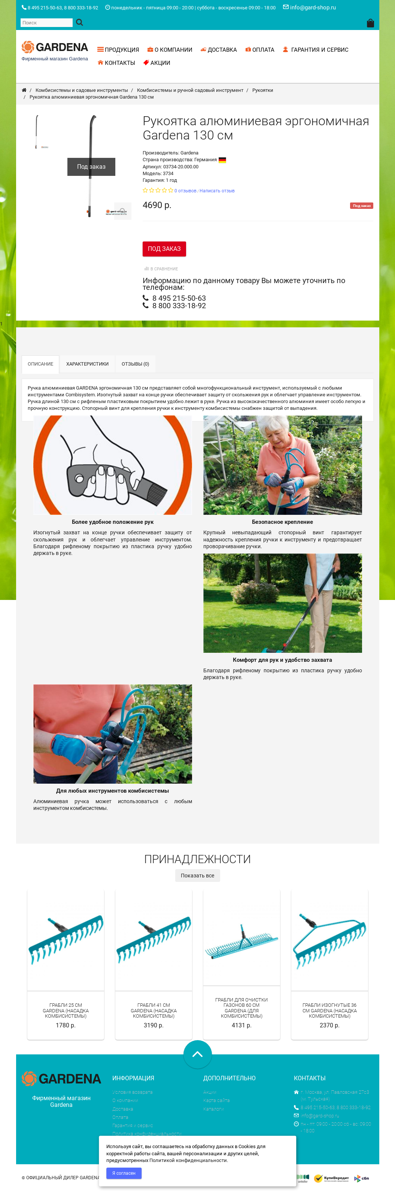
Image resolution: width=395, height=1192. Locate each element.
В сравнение (160, 269)
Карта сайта (216, 1101)
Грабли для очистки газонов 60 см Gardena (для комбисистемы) (241, 1008)
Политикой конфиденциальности (188, 1160)
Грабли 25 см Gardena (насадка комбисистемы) (66, 1011)
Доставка (122, 1109)
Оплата (120, 1118)
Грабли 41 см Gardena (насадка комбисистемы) (154, 1011)
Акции (209, 1093)
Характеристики (87, 364)
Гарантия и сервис (132, 1126)
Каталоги (213, 1109)
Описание (40, 364)
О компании (125, 1101)
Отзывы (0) (135, 364)
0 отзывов (185, 191)
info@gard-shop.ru (316, 1116)
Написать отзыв (217, 191)
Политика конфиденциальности (147, 1134)
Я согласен (124, 1173)
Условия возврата (132, 1093)
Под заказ (164, 249)
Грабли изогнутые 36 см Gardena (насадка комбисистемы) (330, 1011)
